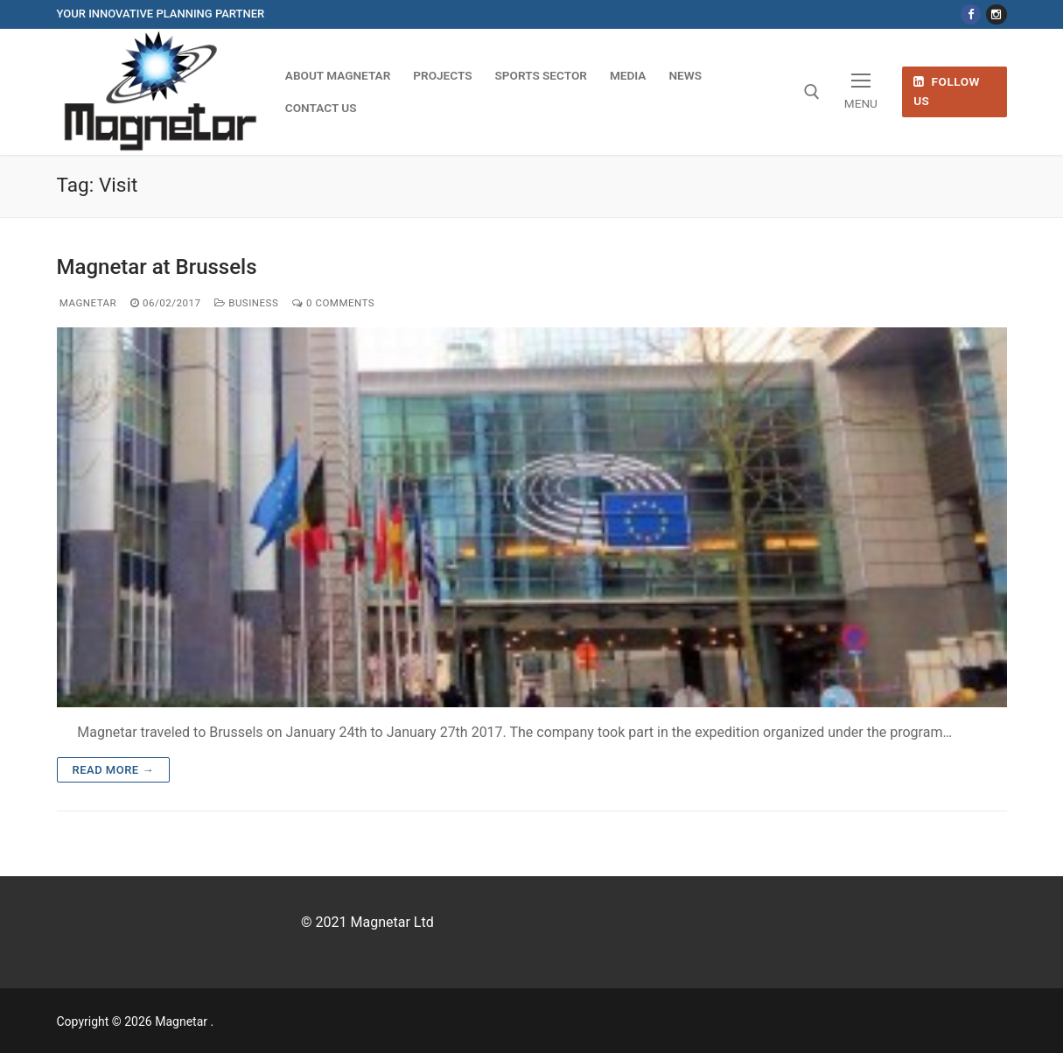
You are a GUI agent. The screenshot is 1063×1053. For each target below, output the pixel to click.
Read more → (113, 769)
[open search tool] (812, 92)
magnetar (87, 303)
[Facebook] (971, 14)
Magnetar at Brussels (157, 267)
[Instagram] (996, 14)
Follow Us (946, 91)
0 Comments (333, 303)
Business (246, 303)
